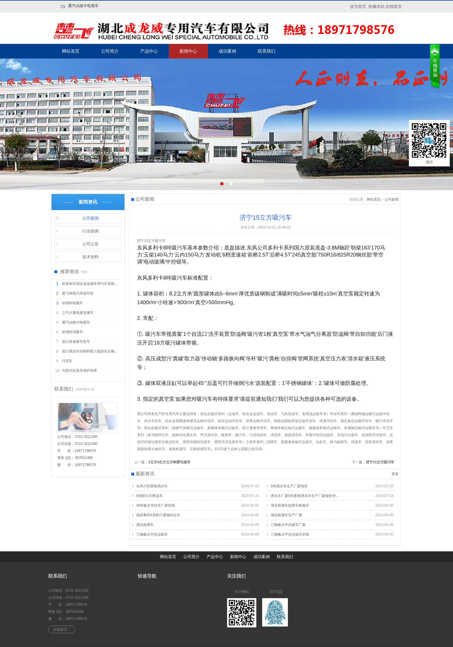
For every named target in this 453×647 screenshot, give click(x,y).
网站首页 (70, 51)
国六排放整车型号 (76, 342)
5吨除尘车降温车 (149, 496)
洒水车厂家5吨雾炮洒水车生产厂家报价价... (305, 496)
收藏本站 (376, 6)
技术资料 (90, 256)
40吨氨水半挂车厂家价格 (155, 505)
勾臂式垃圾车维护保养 (79, 371)
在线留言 (393, 6)
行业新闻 (90, 231)
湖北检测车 (145, 525)
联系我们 (266, 51)
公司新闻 (90, 218)
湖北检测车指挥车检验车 (290, 505)
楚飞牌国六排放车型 (78, 293)
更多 (395, 474)
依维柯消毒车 (72, 332)
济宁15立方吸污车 (380, 462)
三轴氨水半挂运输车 (152, 534)
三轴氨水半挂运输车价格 (290, 534)
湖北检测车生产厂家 (286, 515)
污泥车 (67, 361)
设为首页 (358, 6)
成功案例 (227, 51)
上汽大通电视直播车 (78, 313)
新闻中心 (188, 51)
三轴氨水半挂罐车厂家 (288, 525)
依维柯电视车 (72, 303)
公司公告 (90, 244)
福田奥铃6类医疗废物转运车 (158, 515)
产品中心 (149, 51)
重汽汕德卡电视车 (83, 6)
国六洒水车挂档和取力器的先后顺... (89, 351)
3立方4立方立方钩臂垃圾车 (169, 462)
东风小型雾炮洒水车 (152, 486)
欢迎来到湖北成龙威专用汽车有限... (89, 284)
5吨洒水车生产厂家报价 (289, 486)
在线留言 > (61, 629)
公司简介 (110, 51)
